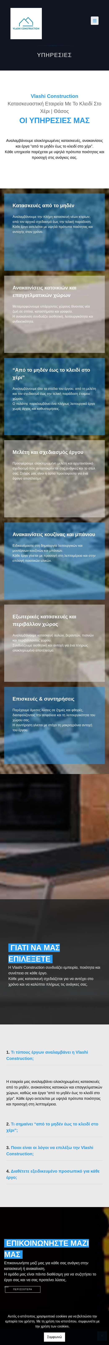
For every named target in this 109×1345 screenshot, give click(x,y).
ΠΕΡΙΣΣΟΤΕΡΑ (22, 1289)
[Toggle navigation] (95, 20)
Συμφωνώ (54, 1337)
